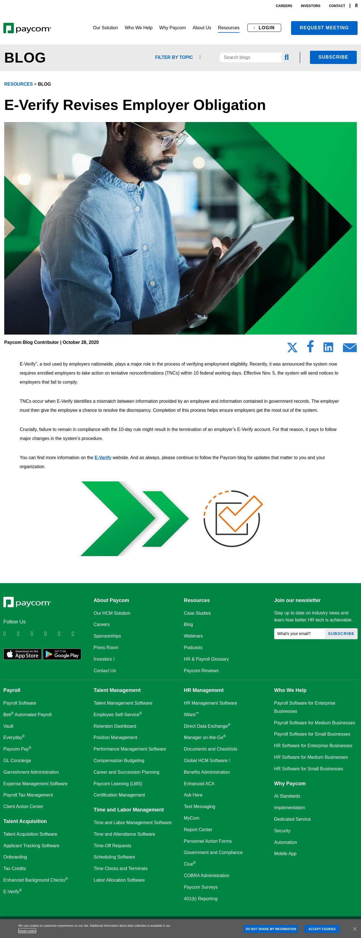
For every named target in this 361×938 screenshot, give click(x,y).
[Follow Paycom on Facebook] (37, 634)
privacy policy (27, 930)
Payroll (11, 690)
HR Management (204, 690)
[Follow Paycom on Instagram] (50, 634)
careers (284, 6)
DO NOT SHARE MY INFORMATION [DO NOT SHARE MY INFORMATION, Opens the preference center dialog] (271, 929)
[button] (105, 28)
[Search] (356, 6)
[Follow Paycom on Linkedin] (9, 634)
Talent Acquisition (25, 821)
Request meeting (324, 27)
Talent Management (117, 690)
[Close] (355, 928)
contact (337, 6)
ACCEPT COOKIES (322, 929)
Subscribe (333, 57)
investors (310, 6)
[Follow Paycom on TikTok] (78, 634)
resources (18, 84)
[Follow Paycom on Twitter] (23, 634)
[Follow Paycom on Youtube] (64, 634)
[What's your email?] (299, 633)
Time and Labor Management (129, 810)
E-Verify (102, 457)
